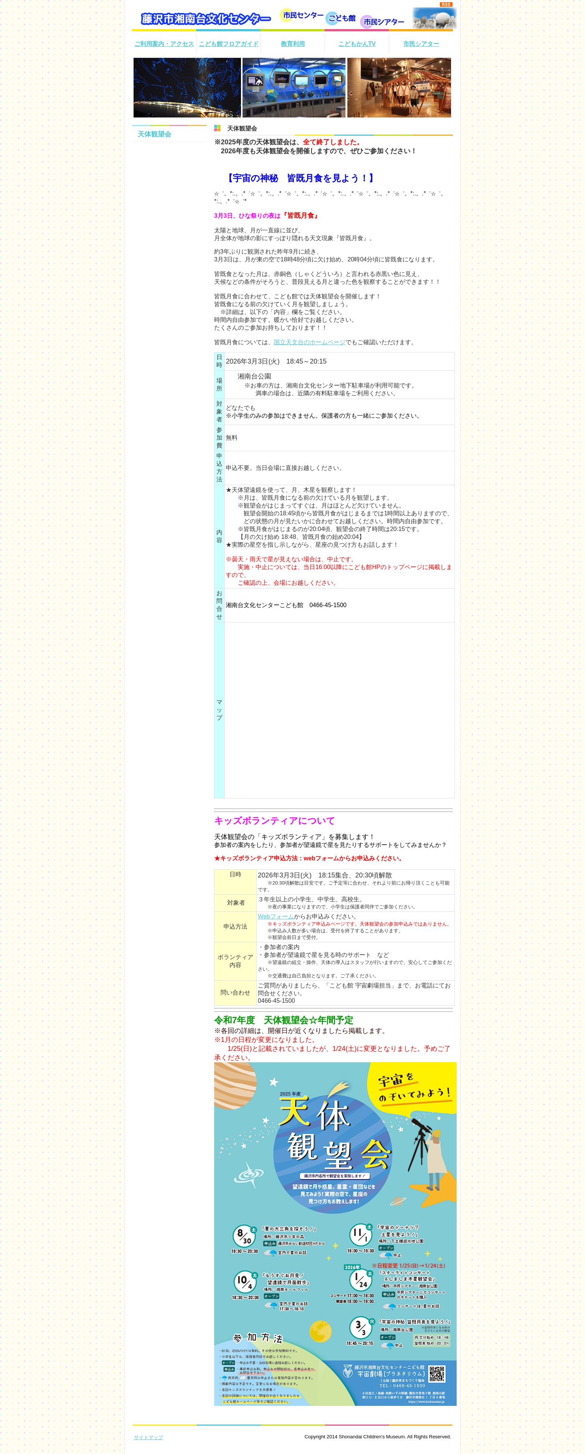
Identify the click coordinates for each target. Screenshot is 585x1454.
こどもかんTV (357, 44)
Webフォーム (276, 916)
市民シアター (421, 44)
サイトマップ (148, 1437)
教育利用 (293, 44)
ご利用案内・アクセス (164, 44)
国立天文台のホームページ (309, 342)
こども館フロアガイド (229, 44)
